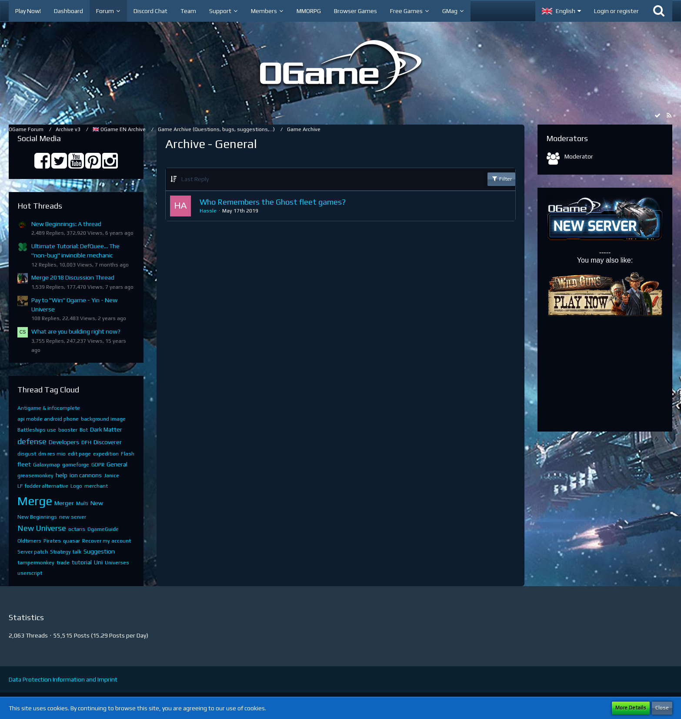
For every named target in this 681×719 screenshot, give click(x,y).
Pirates (52, 541)
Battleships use (36, 430)
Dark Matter (106, 429)
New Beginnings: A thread (66, 223)
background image (103, 419)
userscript (29, 573)
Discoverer (107, 442)
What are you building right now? (75, 331)
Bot (84, 430)
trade (63, 563)
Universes (117, 563)
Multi (82, 503)
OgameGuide (103, 529)
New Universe (41, 528)
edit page (79, 454)
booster (67, 430)
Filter (501, 178)
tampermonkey (35, 563)
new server (72, 517)
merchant (96, 486)
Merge (34, 501)
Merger (64, 503)
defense (32, 441)
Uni (98, 562)
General (117, 464)
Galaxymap (46, 465)
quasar (71, 541)
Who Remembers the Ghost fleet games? (273, 201)
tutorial (82, 562)
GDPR (97, 465)
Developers (64, 442)
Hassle (208, 211)
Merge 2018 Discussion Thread (72, 277)
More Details (630, 708)
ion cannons (86, 475)
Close (662, 708)
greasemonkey (35, 476)
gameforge (75, 465)
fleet (24, 464)
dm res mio (52, 454)
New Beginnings (37, 517)
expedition (106, 454)
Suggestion (99, 551)
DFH (86, 442)
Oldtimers (29, 541)
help (61, 475)
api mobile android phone (48, 419)
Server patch (32, 552)
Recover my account (106, 541)
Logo (76, 486)
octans (76, 529)
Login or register (616, 10)
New (96, 503)
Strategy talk (65, 552)
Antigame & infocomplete (48, 408)
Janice (111, 476)
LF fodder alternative (42, 486)
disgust (26, 454)
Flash (127, 454)
